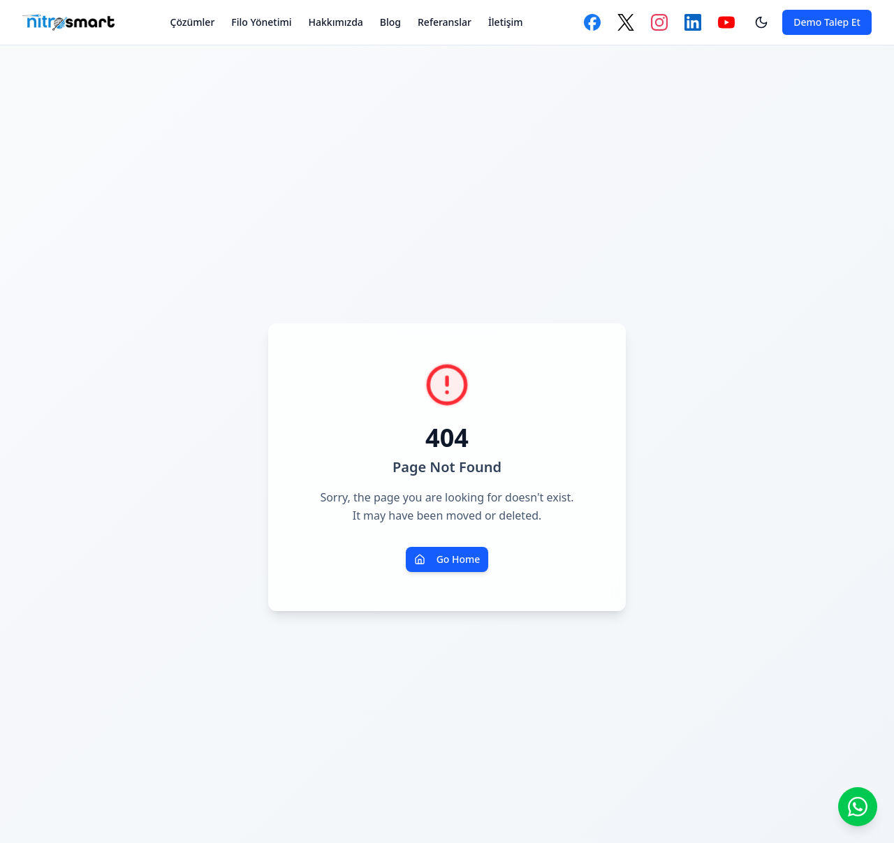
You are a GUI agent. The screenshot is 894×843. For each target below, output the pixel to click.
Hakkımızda (336, 22)
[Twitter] (626, 22)
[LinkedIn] (693, 22)
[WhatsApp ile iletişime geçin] (857, 806)
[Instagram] (659, 22)
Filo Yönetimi (261, 22)
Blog (390, 22)
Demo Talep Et (826, 22)
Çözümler (192, 22)
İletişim (505, 22)
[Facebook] (592, 22)
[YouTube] (726, 22)
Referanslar (444, 22)
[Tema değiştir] (761, 22)
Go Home (447, 559)
